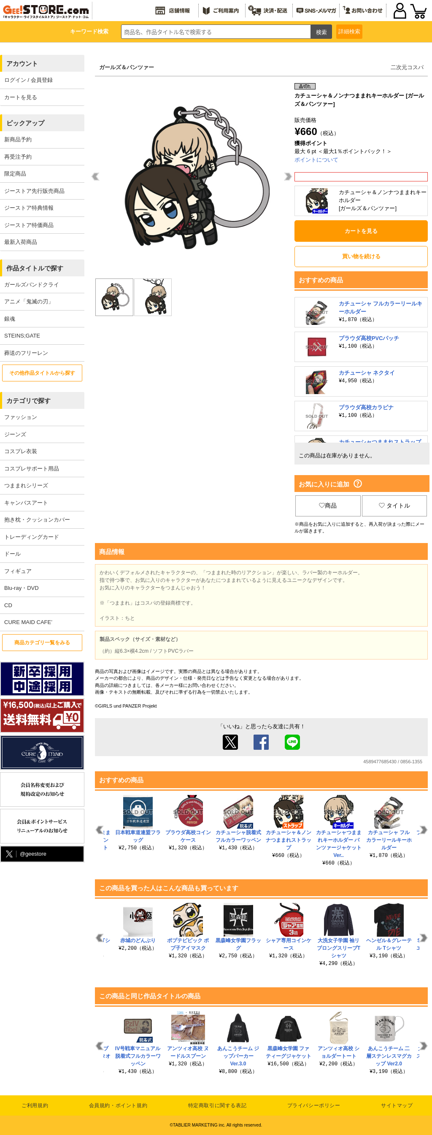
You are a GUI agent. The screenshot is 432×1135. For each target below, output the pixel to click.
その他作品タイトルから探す (42, 373)
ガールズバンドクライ (31, 284)
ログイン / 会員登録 (28, 80)
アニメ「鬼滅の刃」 (29, 301)
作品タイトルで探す (34, 268)
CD (8, 605)
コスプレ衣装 (20, 451)
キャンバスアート (26, 503)
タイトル (394, 505)
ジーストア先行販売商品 (34, 191)
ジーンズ (15, 434)
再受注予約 (18, 157)
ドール (12, 554)
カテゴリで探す (28, 400)
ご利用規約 (35, 1105)
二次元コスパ (407, 67)
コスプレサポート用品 (31, 468)
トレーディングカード (31, 537)
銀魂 (9, 319)
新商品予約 (18, 139)
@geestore (25, 854)
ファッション (20, 417)
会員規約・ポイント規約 (118, 1105)
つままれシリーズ (26, 485)
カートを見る (20, 97)
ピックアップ (25, 123)
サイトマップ (397, 1105)
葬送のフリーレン (26, 353)
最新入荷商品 (20, 242)
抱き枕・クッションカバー (37, 519)
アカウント (22, 63)
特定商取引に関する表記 (217, 1105)
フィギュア (18, 571)
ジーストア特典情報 (29, 208)
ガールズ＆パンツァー (126, 67)
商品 (328, 505)
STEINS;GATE (22, 335)
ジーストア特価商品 (29, 225)
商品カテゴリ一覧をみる (42, 643)
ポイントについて (316, 160)
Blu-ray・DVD (21, 588)
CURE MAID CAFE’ (28, 622)
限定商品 (15, 173)
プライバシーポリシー (313, 1105)
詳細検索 (349, 31)
